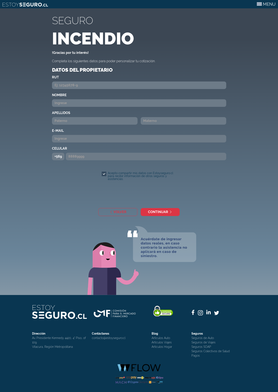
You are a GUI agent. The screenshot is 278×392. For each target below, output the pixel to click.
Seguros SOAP (201, 346)
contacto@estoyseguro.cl (108, 338)
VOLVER (117, 212)
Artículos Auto (161, 338)
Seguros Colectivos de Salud (210, 351)
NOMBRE (59, 95)
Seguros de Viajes (203, 342)
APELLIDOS (61, 113)
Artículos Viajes (162, 342)
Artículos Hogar (162, 346)
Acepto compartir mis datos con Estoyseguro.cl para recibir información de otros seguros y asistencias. (140, 176)
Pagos (195, 355)
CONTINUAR (160, 212)
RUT (55, 77)
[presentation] (142, 195)
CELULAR (59, 148)
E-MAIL (58, 131)
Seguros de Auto (202, 338)
